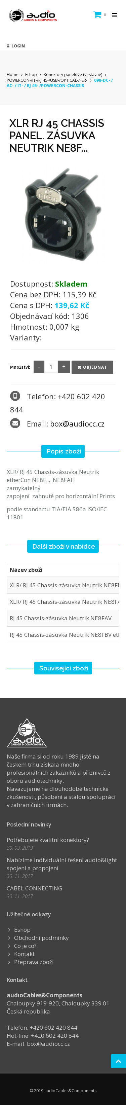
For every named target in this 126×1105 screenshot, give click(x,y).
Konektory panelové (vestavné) (73, 74)
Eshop (31, 74)
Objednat (92, 367)
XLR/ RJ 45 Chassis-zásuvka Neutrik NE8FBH (68, 585)
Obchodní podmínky (41, 938)
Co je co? (25, 946)
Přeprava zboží (34, 962)
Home (12, 74)
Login (16, 46)
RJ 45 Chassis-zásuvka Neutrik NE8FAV (61, 618)
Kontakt (24, 954)
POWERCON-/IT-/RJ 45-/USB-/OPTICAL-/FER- (47, 80)
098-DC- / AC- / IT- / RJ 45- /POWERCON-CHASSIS (60, 83)
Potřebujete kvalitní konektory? (48, 840)
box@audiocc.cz (77, 423)
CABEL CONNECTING (34, 888)
